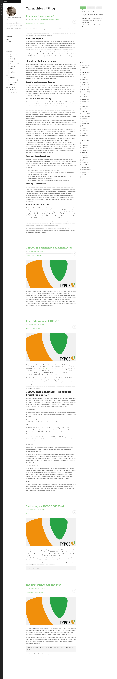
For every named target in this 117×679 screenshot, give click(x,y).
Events (11, 58)
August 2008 (84, 178)
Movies (11, 66)
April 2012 (84, 144)
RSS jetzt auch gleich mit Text (43, 584)
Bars (11, 56)
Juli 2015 (84, 117)
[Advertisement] (92, 68)
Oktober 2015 (85, 112)
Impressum (9, 44)
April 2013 (84, 129)
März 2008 (84, 185)
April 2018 (84, 90)
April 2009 (84, 170)
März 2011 (84, 151)
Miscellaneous (13, 63)
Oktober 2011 (85, 148)
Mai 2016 (84, 100)
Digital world (11, 75)
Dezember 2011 (85, 146)
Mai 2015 (84, 119)
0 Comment (40, 23)
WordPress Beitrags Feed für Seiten (90, 11)
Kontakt (8, 41)
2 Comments (39, 514)
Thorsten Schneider (33, 19)
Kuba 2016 (12, 92)
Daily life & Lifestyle (13, 54)
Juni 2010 (84, 153)
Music (11, 68)
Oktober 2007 (85, 195)
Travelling (11, 87)
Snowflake (46, 369)
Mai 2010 (84, 156)
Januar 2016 (84, 110)
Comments (91, 8)
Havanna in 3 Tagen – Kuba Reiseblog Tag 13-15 (92, 18)
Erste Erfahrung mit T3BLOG (42, 321)
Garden (11, 61)
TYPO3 (11, 84)
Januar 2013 (84, 134)
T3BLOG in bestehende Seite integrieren (49, 247)
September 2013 (85, 124)
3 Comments (38, 255)
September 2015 (85, 114)
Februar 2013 (85, 131)
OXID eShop (13, 82)
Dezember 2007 (85, 190)
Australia (12, 89)
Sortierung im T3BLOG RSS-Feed (45, 506)
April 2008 (84, 183)
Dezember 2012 (85, 136)
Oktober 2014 (85, 122)
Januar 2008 (84, 187)
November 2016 (85, 95)
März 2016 (84, 105)
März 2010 (84, 161)
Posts (82, 8)
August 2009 (84, 165)
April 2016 (84, 102)
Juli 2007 (84, 200)
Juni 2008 (84, 180)
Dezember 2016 (85, 93)
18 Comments (40, 328)
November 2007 (85, 192)
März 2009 (84, 173)
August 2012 (84, 141)
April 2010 (84, 158)
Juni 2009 (84, 168)
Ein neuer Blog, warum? (40, 16)
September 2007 (85, 197)
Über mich (9, 36)
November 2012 (85, 139)
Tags (99, 8)
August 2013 (84, 127)
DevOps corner (13, 80)
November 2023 (85, 88)
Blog (7, 39)
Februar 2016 (85, 107)
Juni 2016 (84, 97)
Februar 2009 (85, 175)
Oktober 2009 (85, 163)
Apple (11, 77)
